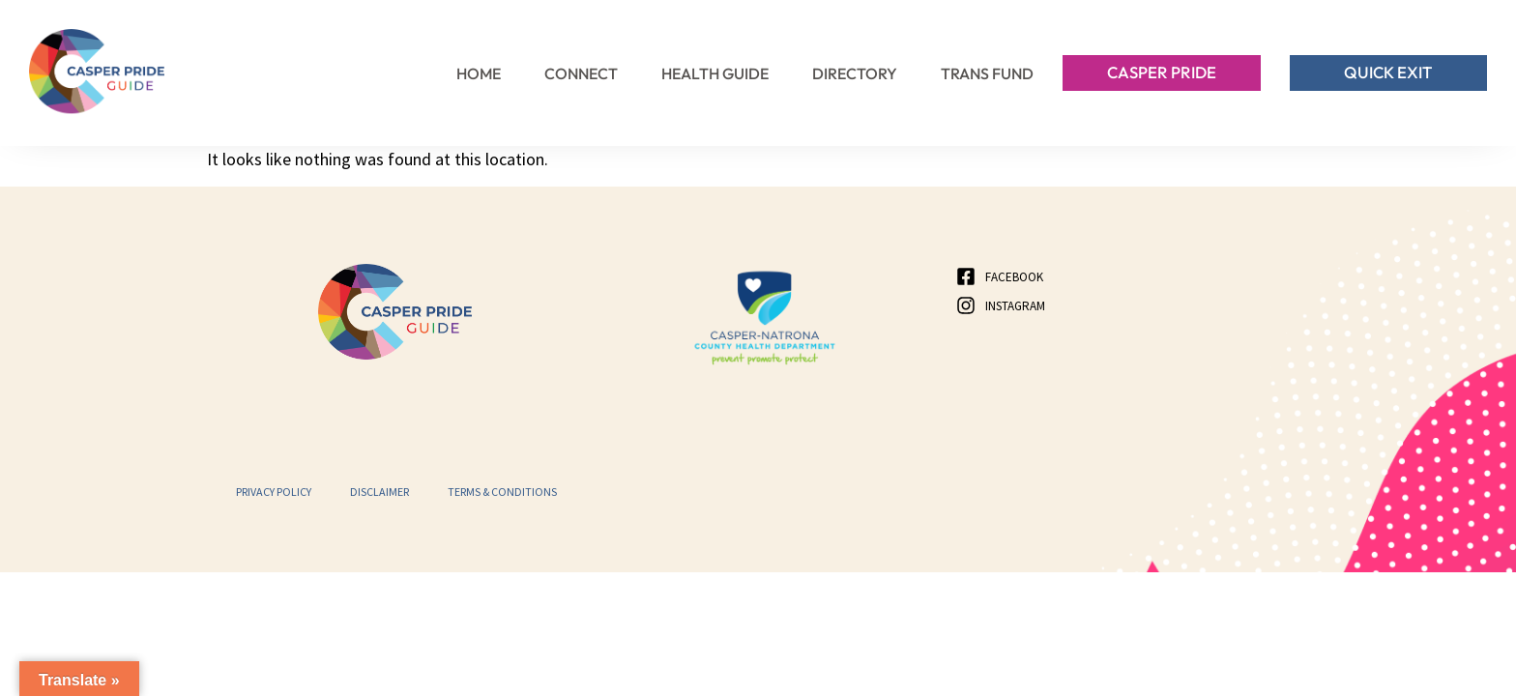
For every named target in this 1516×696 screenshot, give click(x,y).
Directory (854, 73)
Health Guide (715, 73)
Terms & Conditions (502, 491)
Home (478, 73)
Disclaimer (379, 491)
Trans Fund (987, 73)
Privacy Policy (273, 491)
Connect (581, 73)
